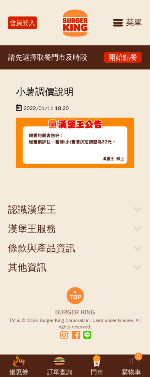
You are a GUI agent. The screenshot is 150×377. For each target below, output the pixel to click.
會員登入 (22, 23)
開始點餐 (122, 57)
